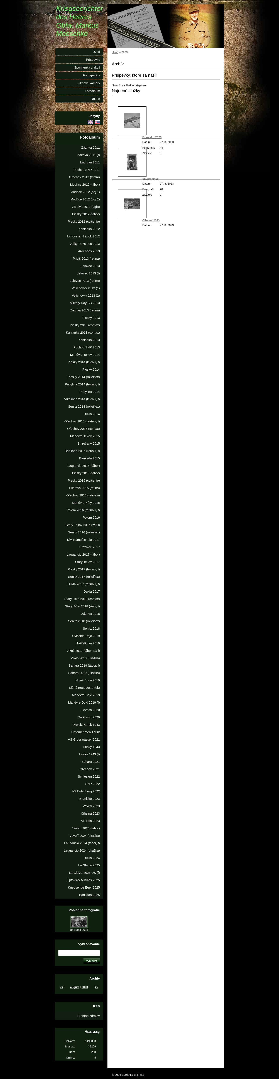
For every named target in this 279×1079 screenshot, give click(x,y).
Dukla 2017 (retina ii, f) (84, 584)
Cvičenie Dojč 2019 (86, 636)
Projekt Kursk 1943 (86, 724)
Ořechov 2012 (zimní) (84, 177)
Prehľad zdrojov (88, 1016)
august (74, 987)
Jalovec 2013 (90, 266)
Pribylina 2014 (90, 391)
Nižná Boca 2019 (87, 680)
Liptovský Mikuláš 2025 (83, 880)
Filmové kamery (88, 83)
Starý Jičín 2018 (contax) (82, 599)
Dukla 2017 (92, 591)
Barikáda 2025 (89, 895)
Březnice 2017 (89, 547)
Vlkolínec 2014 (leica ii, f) (82, 399)
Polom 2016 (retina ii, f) (83, 510)
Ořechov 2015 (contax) (83, 428)
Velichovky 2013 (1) (86, 288)
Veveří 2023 (150, 178)
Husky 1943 (91, 747)
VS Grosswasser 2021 (84, 739)
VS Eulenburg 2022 (86, 791)
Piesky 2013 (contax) (85, 325)
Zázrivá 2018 (90, 613)
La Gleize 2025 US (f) (84, 872)
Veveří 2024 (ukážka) (85, 835)
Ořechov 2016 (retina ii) (83, 495)
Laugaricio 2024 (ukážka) (82, 850)
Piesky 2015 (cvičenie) (84, 480)
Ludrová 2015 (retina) (84, 488)
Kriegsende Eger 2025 (84, 887)
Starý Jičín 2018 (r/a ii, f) (82, 606)
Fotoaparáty (91, 75)
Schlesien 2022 (89, 776)
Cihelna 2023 (151, 220)
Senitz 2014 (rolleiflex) (84, 406)
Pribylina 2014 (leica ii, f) (82, 384)
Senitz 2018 (91, 628)
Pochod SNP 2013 (86, 347)
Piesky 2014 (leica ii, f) (84, 362)
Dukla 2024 (92, 858)
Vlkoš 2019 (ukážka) (85, 658)
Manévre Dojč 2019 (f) (84, 702)
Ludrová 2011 (90, 162)
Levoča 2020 (91, 710)
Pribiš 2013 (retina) (86, 258)
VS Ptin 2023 (90, 821)
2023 (85, 987)
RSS (142, 1074)
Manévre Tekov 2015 (85, 436)
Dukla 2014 (92, 414)
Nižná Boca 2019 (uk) (84, 687)
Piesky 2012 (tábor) (86, 214)
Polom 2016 (91, 517)
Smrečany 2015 (88, 443)
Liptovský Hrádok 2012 (83, 236)
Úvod (115, 52)
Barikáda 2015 (89, 458)
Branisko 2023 (152, 137)
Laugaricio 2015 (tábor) (83, 465)
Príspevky (93, 59)
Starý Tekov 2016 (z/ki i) (83, 525)
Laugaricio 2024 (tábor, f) (82, 843)
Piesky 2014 (91, 369)
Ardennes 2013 (89, 251)
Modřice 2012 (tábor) (85, 184)
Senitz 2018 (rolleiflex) (84, 621)
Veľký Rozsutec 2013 (85, 243)
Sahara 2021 (91, 761)
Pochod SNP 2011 (86, 169)
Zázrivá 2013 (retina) (85, 310)
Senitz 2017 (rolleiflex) (84, 576)
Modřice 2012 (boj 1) (85, 192)
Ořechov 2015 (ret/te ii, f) (82, 421)
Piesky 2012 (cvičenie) (84, 221)
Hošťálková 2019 (88, 643)
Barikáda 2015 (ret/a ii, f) (82, 451)
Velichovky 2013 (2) (86, 295)
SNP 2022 (92, 784)
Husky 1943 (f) (89, 754)
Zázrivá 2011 (90, 147)
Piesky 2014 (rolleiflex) (84, 377)
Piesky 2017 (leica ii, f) (84, 569)
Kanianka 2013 (89, 340)
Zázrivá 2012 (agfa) (86, 206)
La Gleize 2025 (89, 865)
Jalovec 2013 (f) (88, 273)
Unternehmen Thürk (85, 732)
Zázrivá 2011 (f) (88, 155)
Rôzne (95, 99)
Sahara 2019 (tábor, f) (84, 665)
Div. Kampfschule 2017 (83, 539)
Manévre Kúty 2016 (86, 502)
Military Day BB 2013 (85, 303)
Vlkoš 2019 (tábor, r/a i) (83, 650)
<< (61, 987)
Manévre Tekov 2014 (85, 354)
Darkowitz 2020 (89, 717)
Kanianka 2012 (89, 229)
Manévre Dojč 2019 (86, 695)
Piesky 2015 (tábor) (86, 473)
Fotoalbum (92, 91)
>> (96, 987)
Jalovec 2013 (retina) (85, 280)
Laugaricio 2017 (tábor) (83, 554)
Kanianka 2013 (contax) (83, 332)
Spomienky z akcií (87, 67)
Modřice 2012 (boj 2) (85, 199)
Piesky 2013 (91, 317)
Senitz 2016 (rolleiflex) (84, 532)
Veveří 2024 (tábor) (86, 828)
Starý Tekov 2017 (87, 562)
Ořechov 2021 (90, 769)
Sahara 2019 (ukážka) (84, 673)
